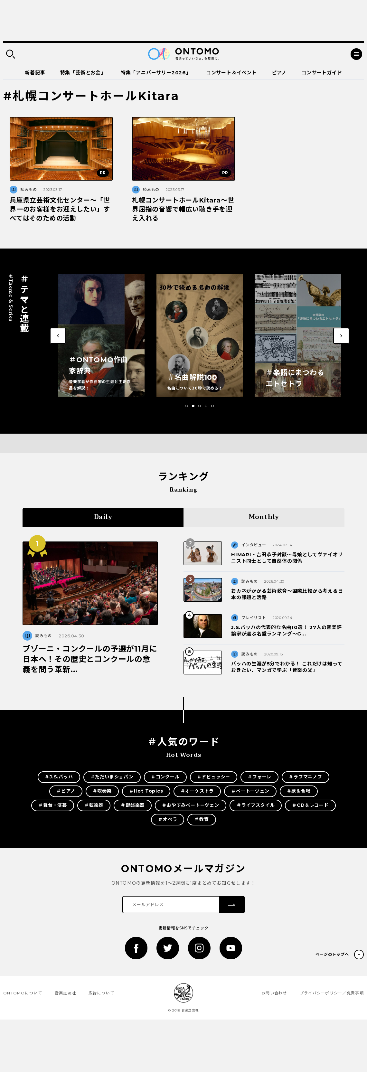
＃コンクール (165, 777)
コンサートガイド (321, 73)
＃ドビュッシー (214, 777)
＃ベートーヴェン (250, 791)
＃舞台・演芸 (52, 805)
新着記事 (35, 73)
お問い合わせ (274, 993)
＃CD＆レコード (310, 805)
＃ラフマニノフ (305, 777)
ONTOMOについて (22, 993)
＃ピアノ (65, 791)
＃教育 (201, 819)
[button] (186, 406)
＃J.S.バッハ (59, 777)
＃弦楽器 (93, 805)
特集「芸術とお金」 (83, 73)
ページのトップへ (332, 954)
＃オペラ (167, 819)
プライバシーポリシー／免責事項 (332, 993)
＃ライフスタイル (256, 805)
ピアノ (279, 73)
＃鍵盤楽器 (133, 805)
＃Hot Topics (146, 791)
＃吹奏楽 (102, 791)
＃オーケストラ (197, 791)
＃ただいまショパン (112, 777)
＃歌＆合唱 (299, 791)
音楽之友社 (65, 993)
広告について (101, 993)
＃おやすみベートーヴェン (190, 805)
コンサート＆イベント (231, 73)
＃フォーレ (259, 777)
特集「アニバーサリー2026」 (156, 73)
